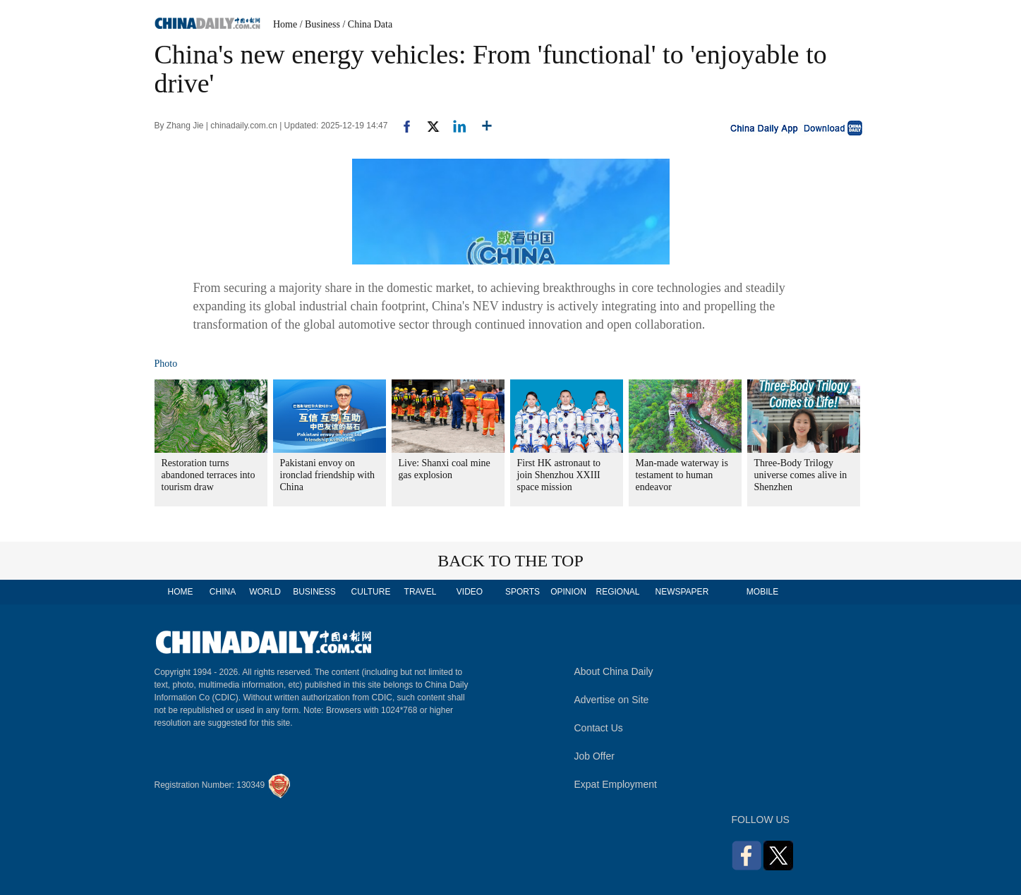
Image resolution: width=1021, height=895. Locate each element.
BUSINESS (314, 592)
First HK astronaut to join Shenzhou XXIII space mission (559, 475)
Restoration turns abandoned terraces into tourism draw (208, 475)
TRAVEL (420, 592)
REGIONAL (617, 592)
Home (285, 24)
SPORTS (522, 592)
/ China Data (367, 24)
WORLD (265, 592)
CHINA (223, 592)
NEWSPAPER (682, 592)
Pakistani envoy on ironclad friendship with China (327, 475)
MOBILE (762, 592)
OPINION (568, 592)
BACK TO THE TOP (510, 561)
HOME (180, 592)
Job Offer (594, 756)
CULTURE (371, 592)
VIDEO (470, 592)
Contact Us (598, 727)
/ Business (320, 24)
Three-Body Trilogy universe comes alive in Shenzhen (800, 475)
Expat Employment (616, 784)
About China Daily (613, 671)
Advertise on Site (611, 699)
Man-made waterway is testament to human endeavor (682, 475)
